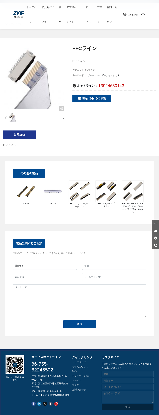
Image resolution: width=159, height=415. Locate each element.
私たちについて (80, 366)
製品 (74, 371)
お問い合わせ (79, 389)
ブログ (75, 385)
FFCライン (89, 69)
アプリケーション (81, 376)
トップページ (79, 362)
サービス (76, 380)
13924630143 (111, 85)
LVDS (26, 203)
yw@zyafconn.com (59, 395)
